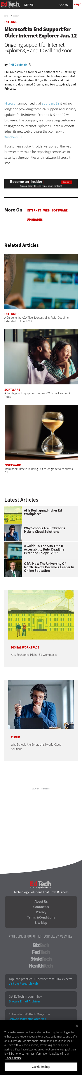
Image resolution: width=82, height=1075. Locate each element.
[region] (41, 1047)
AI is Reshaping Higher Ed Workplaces (43, 512)
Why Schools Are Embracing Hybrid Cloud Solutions (44, 529)
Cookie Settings (41, 1067)
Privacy (41, 912)
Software (60, 210)
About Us (41, 901)
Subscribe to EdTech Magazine (29, 1014)
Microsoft (10, 103)
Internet (16, 16)
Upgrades (35, 219)
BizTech (41, 945)
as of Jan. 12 (50, 103)
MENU (29, 5)
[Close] (77, 1026)
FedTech (41, 952)
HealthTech (41, 966)
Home (6, 16)
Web (46, 210)
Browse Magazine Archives (27, 1019)
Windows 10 (13, 137)
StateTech (41, 959)
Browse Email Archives (24, 1001)
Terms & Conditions (41, 917)
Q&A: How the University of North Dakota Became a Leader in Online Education (49, 567)
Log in (63, 5)
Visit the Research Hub (23, 983)
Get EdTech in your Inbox (25, 996)
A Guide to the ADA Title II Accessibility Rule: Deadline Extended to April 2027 (44, 549)
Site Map (41, 922)
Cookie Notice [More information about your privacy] (13, 1058)
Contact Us (41, 907)
